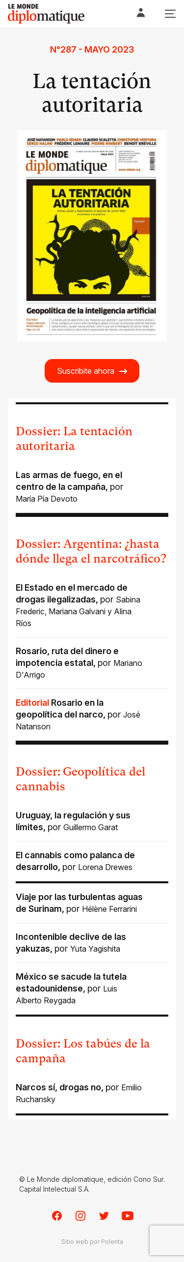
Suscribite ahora (92, 371)
